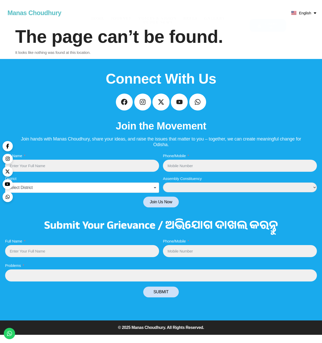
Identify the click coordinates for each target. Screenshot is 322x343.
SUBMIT (161, 300)
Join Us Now (161, 210)
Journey (121, 11)
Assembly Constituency (182, 187)
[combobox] (82, 196)
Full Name (13, 164)
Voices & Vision (157, 11)
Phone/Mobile (174, 164)
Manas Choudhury (34, 12)
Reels (190, 11)
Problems (13, 273)
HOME (97, 11)
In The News (158, 15)
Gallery (214, 11)
